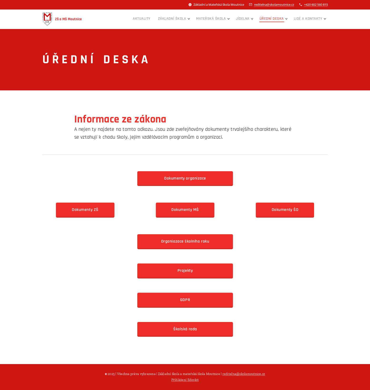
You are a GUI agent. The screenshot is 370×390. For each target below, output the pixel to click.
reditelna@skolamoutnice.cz (274, 4)
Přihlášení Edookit (185, 380)
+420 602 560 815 (316, 4)
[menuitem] (272, 19)
